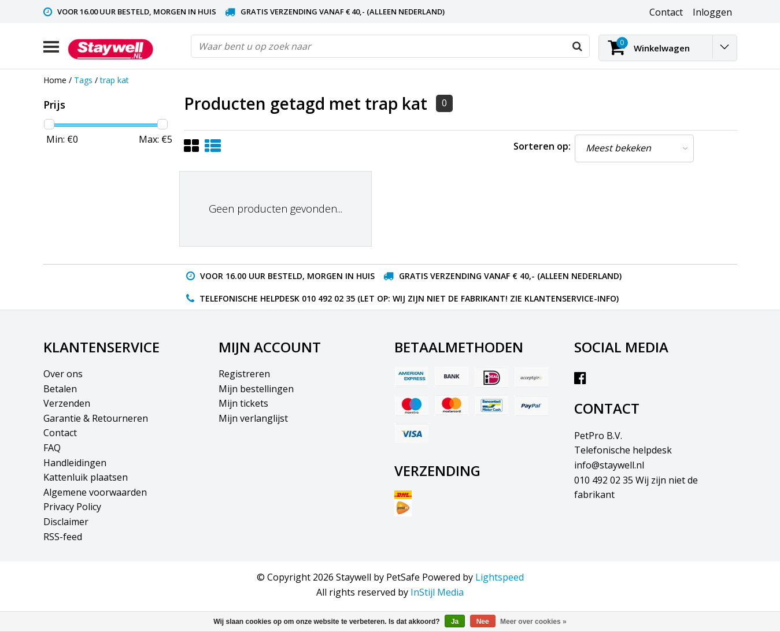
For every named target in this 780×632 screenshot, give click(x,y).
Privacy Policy (72, 506)
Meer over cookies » (533, 622)
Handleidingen (74, 462)
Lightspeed (499, 577)
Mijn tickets (243, 403)
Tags (83, 80)
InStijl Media (437, 592)
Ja (455, 622)
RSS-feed (62, 536)
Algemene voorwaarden (95, 492)
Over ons (63, 373)
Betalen (60, 388)
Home (54, 80)
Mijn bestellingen (256, 388)
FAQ (52, 447)
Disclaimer (65, 521)
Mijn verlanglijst (253, 418)
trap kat (114, 80)
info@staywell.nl (609, 465)
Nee (482, 622)
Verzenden (66, 403)
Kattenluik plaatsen (85, 477)
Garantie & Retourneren (95, 418)
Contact (60, 432)
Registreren (244, 373)
